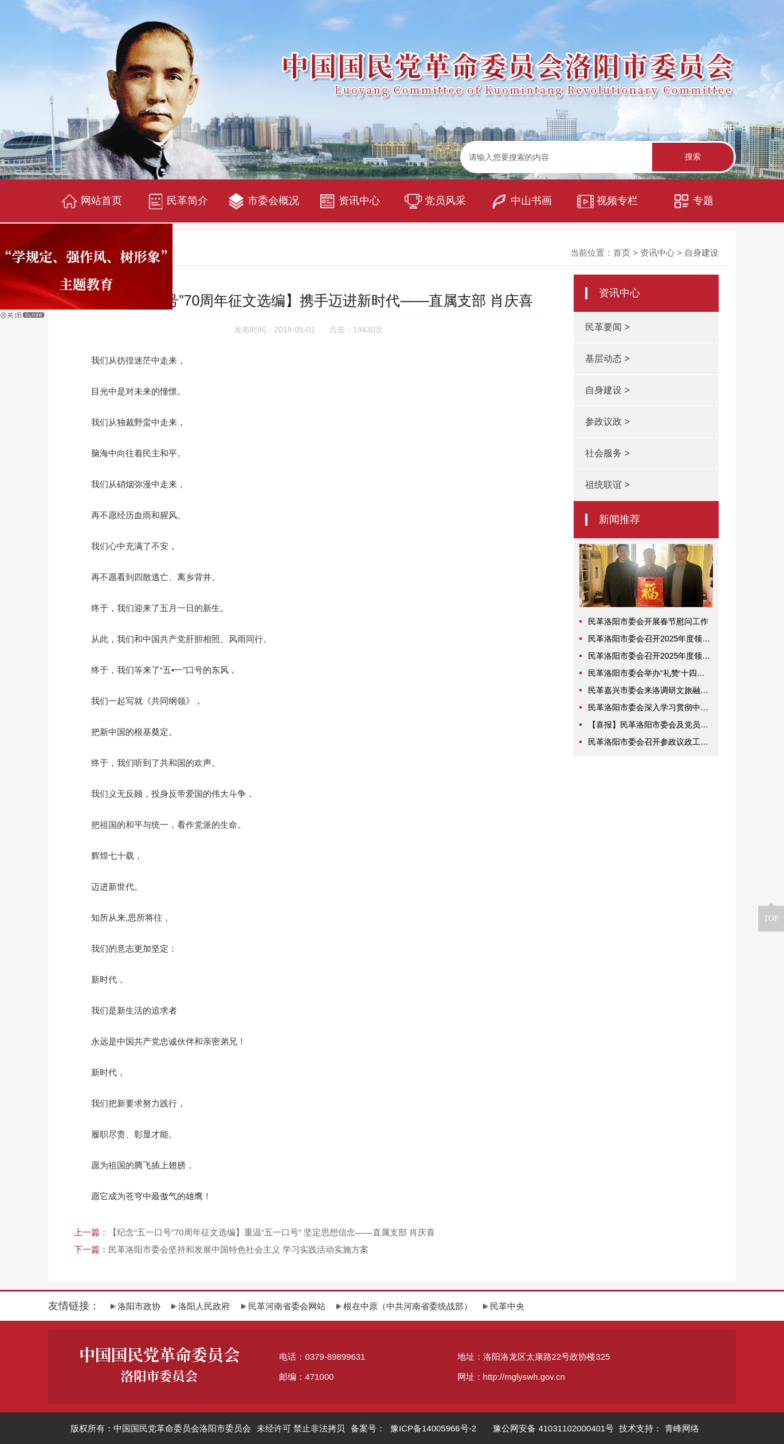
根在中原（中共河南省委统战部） (404, 1306)
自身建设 (701, 252)
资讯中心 (657, 252)
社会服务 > (607, 453)
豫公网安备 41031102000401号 (553, 1428)
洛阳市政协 (135, 1306)
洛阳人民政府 (200, 1306)
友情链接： (74, 1306)
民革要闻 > (607, 327)
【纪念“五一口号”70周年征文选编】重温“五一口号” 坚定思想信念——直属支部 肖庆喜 (271, 1232)
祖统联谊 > (607, 485)
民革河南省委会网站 (283, 1306)
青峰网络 (682, 1428)
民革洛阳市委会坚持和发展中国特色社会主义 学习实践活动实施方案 (238, 1249)
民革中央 (503, 1306)
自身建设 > (607, 390)
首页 (621, 252)
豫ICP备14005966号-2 (432, 1428)
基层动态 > (607, 358)
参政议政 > (607, 421)
